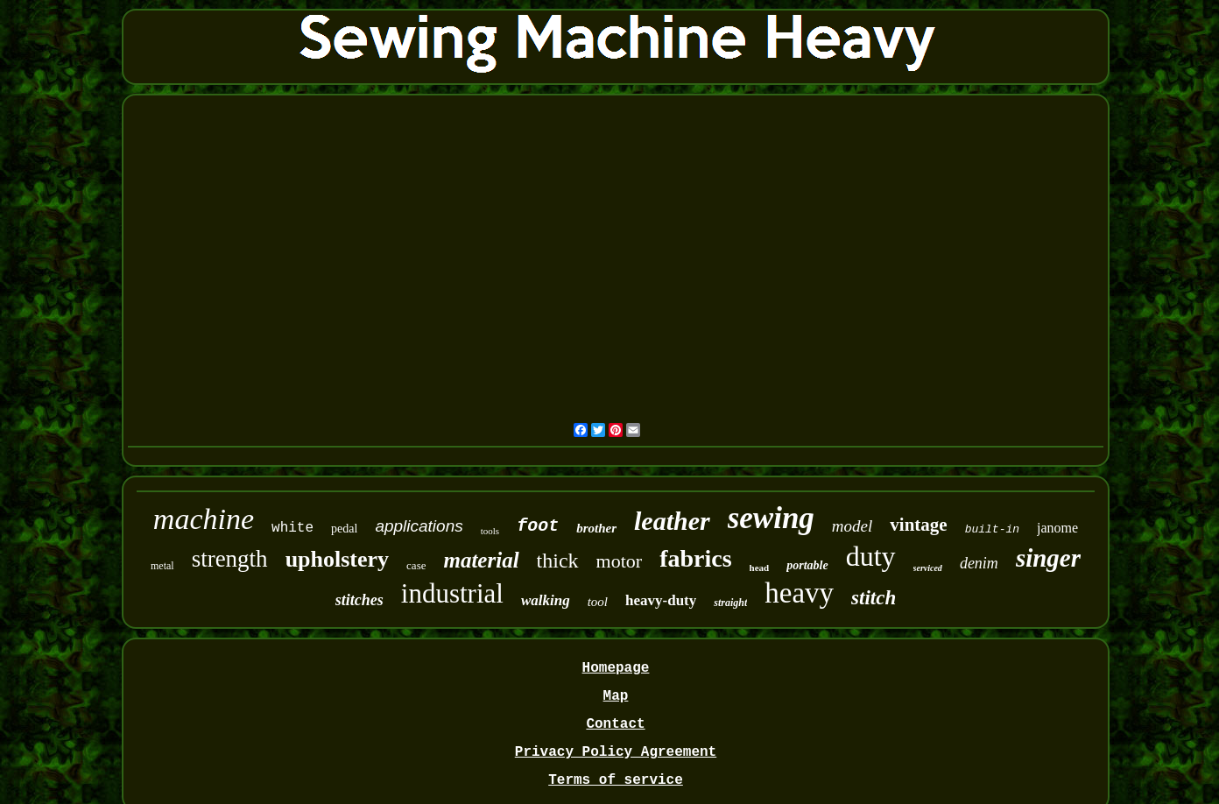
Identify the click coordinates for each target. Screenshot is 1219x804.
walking (545, 600)
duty (871, 556)
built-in (992, 529)
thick (558, 560)
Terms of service (615, 780)
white (292, 528)
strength (230, 559)
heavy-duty (660, 600)
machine (203, 519)
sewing (771, 518)
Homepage (616, 668)
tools (490, 530)
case (416, 565)
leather (672, 520)
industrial (452, 593)
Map (616, 696)
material (480, 560)
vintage (918, 524)
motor (619, 561)
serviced (927, 568)
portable (807, 565)
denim (979, 563)
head (760, 567)
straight (730, 602)
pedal (344, 528)
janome (1057, 527)
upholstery (337, 559)
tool (598, 602)
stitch (873, 598)
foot (538, 526)
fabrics (695, 558)
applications (418, 526)
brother (596, 528)
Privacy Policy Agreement (615, 752)
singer (1048, 558)
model (852, 526)
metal (162, 566)
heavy (799, 593)
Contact (615, 724)
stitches (359, 600)
